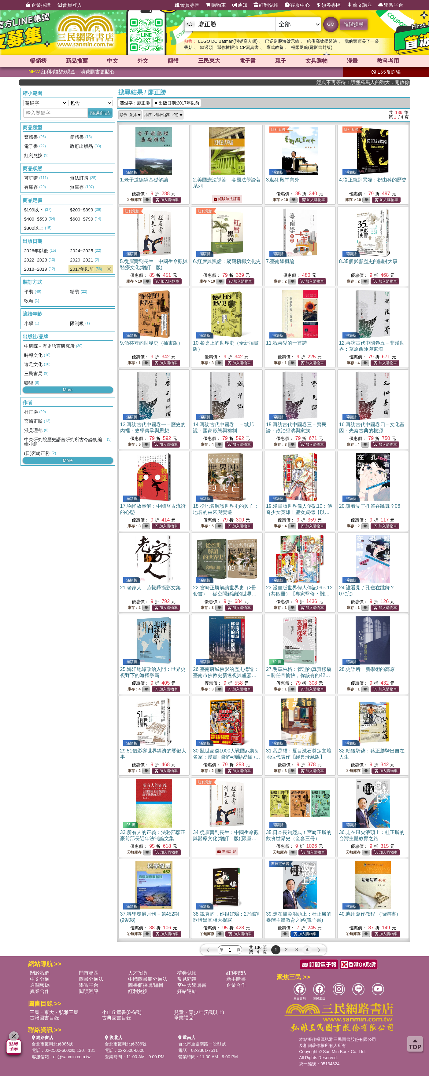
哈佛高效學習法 (322, 41)
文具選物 (316, 61)
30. (226, 757)
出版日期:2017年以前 (176, 103)
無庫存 (134, 200)
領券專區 (328, 5)
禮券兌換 (187, 972)
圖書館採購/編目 (146, 985)
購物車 (216, 5)
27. (298, 675)
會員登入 (69, 5)
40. (370, 914)
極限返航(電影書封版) (311, 47)
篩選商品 (100, 112)
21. (150, 587)
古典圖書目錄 (116, 1017)
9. (151, 343)
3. (282, 179)
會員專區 (187, 5)
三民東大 (209, 61)
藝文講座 (359, 5)
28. (367, 669)
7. (280, 261)
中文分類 (40, 979)
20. (369, 506)
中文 (112, 61)
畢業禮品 (184, 1017)
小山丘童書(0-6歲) (122, 1012)
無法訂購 (226, 851)
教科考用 (388, 61)
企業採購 (38, 5)
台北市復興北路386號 (52, 1043)
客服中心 (297, 5)
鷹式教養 (274, 47)
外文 (142, 61)
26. (225, 675)
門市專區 (88, 972)
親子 (280, 61)
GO (330, 24)
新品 (77, 61)
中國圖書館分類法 (147, 979)
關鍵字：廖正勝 (135, 103)
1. (144, 179)
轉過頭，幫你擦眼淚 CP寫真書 (229, 47)
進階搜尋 (354, 24)
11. (286, 343)
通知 (239, 5)
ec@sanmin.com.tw (72, 1056)
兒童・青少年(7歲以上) (199, 1012)
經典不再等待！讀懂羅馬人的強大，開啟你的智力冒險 (381, 82)
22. (225, 593)
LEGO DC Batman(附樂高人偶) (227, 41)
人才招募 (138, 972)
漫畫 (352, 61)
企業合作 (236, 985)
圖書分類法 (91, 979)
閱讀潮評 (88, 991)
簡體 (173, 61)
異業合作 (40, 991)
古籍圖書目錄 (44, 1017)
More (68, 389)
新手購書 (236, 979)
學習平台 (390, 5)
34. (225, 838)
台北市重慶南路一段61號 (202, 1043)
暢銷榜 (38, 61)
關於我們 (40, 972)
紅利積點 (236, 972)
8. (368, 261)
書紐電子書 (280, 864)
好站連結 (187, 991)
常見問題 (187, 979)
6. (227, 261)
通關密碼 (40, 985)
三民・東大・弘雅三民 (54, 1012)
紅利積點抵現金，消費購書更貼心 (71, 71)
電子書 (247, 61)
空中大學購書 (191, 985)
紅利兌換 (266, 5)
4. (373, 179)
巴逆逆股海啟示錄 (282, 41)
